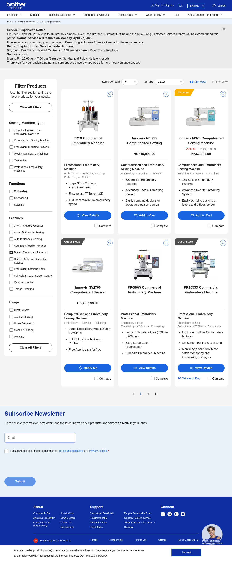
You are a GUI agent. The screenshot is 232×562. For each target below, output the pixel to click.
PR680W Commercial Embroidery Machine (144, 290)
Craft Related (19, 310)
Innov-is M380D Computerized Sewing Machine (144, 141)
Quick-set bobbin (21, 282)
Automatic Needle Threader (27, 246)
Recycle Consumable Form (137, 513)
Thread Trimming (21, 289)
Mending (16, 336)
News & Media (68, 518)
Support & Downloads (96, 14)
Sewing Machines (26, 21)
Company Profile (41, 513)
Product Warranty (98, 518)
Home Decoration (21, 323)
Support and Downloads (102, 513)
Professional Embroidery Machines (26, 168)
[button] (212, 534)
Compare (102, 225)
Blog (176, 14)
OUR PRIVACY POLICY (93, 555)
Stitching (16, 204)
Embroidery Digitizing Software (29, 147)
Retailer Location (98, 522)
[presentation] (32, 464)
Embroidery (18, 191)
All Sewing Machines (50, 21)
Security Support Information (138, 522)
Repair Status (96, 527)
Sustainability (67, 513)
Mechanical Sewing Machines (28, 153)
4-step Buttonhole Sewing (26, 232)
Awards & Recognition (44, 518)
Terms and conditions (71, 450)
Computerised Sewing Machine (29, 140)
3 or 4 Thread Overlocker (26, 225)
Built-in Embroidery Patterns (27, 252)
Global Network (60, 540)
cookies (28, 550)
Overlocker (18, 160)
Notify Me (87, 368)
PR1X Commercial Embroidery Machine (87, 140)
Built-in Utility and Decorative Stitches (28, 260)
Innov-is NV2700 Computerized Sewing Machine (87, 290)
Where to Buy (189, 378)
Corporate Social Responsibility (41, 524)
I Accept (186, 553)
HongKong (41, 540)
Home (10, 21)
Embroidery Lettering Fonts (27, 269)
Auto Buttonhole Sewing (25, 239)
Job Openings (67, 527)
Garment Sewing (21, 316)
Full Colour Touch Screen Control (30, 275)
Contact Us (66, 522)
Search (218, 6)
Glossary (128, 527)
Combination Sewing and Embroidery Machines (26, 131)
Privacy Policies (98, 450)
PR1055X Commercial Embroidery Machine (201, 290)
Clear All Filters (31, 107)
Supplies (35, 14)
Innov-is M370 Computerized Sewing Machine (201, 140)
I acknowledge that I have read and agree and (59, 450)
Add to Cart (144, 215)
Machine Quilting (21, 330)
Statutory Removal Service (137, 518)
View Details (88, 215)
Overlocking (18, 198)
